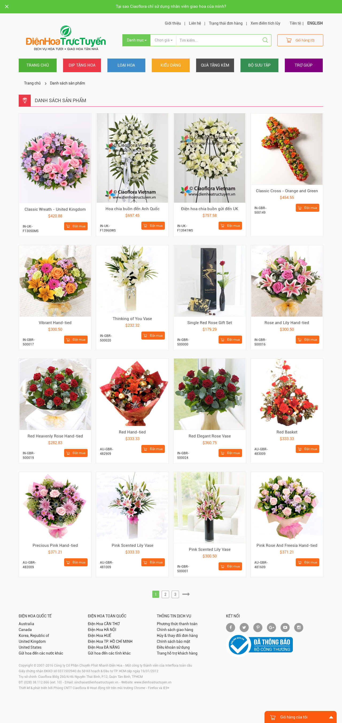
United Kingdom (32, 641)
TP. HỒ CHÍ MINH (118, 641)
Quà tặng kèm (215, 65)
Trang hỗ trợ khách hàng (177, 653)
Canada (25, 630)
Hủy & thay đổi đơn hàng (177, 635)
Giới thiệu (173, 23)
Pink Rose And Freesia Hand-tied (286, 545)
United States (30, 647)
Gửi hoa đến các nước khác (41, 653)
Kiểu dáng (171, 65)
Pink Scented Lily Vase (132, 545)
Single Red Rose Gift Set (209, 322)
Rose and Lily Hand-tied (287, 322)
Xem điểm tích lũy (265, 23)
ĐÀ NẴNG (112, 647)
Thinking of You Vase (132, 318)
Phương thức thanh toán (177, 624)
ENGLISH (315, 23)
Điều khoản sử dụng (173, 647)
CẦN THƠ (112, 624)
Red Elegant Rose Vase (210, 436)
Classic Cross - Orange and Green (287, 191)
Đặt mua (76, 226)
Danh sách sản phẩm (67, 83)
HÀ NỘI (110, 630)
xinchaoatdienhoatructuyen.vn (96, 682)
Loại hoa (126, 65)
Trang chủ (37, 65)
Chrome (139, 688)
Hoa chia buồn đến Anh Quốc (133, 208)
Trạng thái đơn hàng (226, 23)
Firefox (153, 688)
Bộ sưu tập (259, 65)
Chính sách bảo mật (173, 641)
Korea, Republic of (34, 635)
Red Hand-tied (132, 432)
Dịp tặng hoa (82, 65)
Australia (26, 624)
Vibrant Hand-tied (55, 322)
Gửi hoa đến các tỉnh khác (109, 653)
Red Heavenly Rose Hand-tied (55, 436)
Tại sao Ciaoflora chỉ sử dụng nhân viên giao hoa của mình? (171, 6)
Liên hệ (195, 23)
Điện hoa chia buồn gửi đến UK (209, 208)
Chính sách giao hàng (175, 630)
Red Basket (287, 432)
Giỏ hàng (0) (300, 40)
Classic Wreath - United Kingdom (55, 209)
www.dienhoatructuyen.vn (153, 682)
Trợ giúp (304, 65)
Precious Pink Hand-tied (55, 545)
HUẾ (107, 635)
